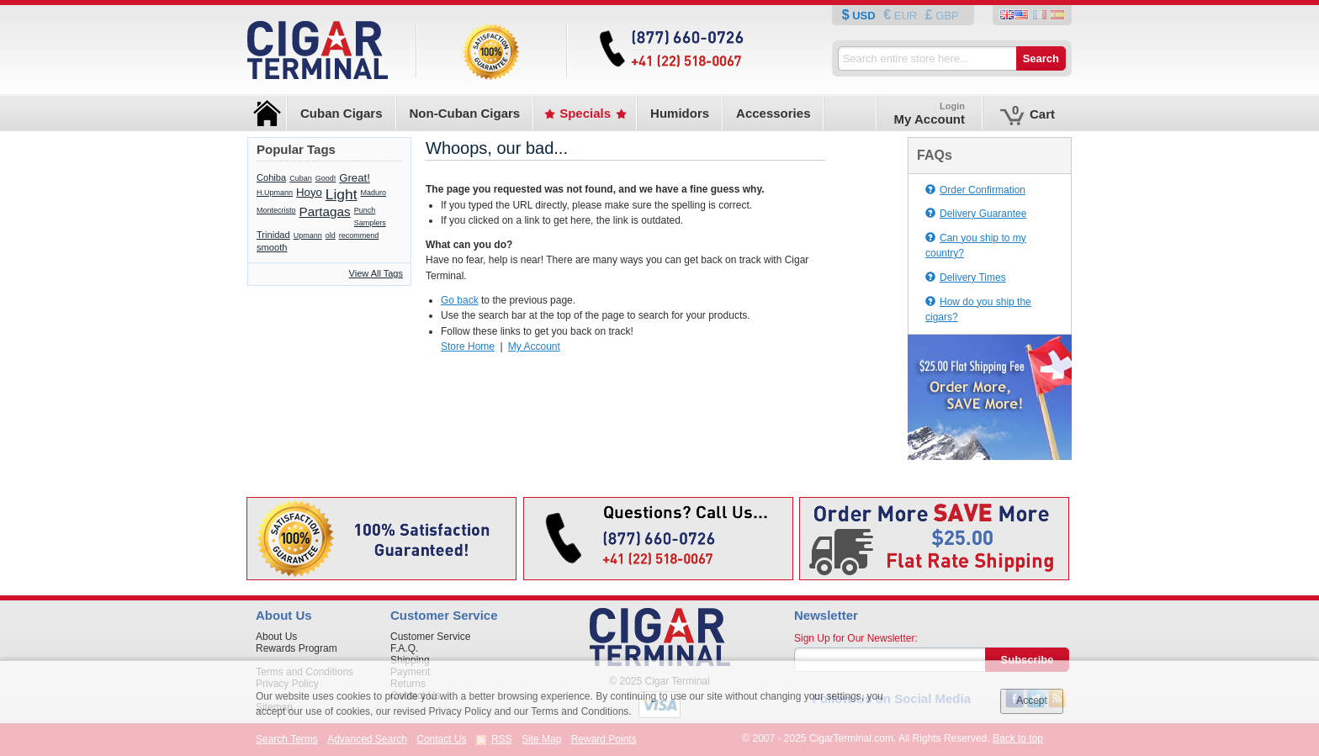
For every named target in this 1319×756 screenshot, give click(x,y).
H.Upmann (275, 192)
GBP (946, 15)
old (331, 235)
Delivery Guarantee (975, 213)
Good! (325, 178)
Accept (1031, 700)
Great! (354, 178)
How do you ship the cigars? (978, 310)
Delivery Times (965, 277)
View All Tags (376, 273)
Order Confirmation (975, 190)
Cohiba (271, 177)
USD (864, 15)
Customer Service (430, 636)
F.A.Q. (404, 648)
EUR (905, 15)
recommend (359, 235)
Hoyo (309, 192)
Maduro (374, 192)
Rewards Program (296, 648)
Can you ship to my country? (975, 246)
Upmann (308, 235)
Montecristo (276, 210)
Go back (460, 300)
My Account (534, 346)
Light (342, 194)
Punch (365, 210)
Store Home (468, 346)
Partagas (325, 211)
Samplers (370, 223)
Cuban (300, 178)
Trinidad (273, 235)
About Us (276, 636)
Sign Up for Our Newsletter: (856, 638)
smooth (272, 247)
